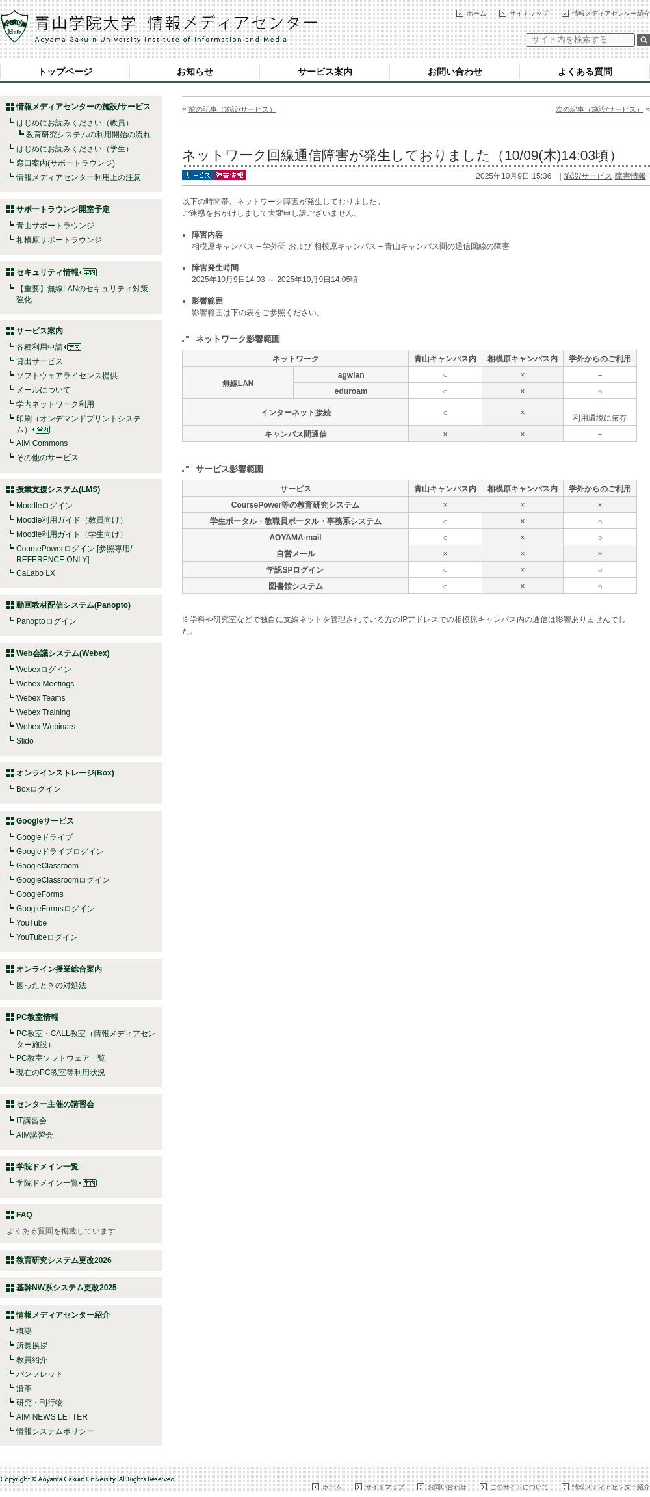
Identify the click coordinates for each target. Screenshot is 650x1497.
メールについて (43, 390)
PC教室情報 (37, 1017)
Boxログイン (38, 789)
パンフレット (39, 1374)
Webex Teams (41, 698)
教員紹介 (31, 1359)
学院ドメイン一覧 (56, 1183)
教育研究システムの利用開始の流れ (88, 134)
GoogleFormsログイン (55, 908)
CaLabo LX (35, 573)
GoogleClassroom (47, 865)
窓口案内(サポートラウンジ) (65, 163)
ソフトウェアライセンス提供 (67, 375)
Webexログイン (44, 669)
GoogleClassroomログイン (63, 880)
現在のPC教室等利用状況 (60, 1072)
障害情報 (630, 176)
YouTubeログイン (47, 937)
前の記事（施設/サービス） (232, 109)
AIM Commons (42, 443)
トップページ (65, 71)
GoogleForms (40, 894)
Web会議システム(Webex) (63, 653)
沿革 (24, 1388)
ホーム (476, 13)
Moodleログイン (44, 505)
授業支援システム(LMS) (58, 489)
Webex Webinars (45, 726)
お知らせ (195, 71)
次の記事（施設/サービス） (600, 109)
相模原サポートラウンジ (59, 239)
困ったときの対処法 (51, 985)
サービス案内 (325, 71)
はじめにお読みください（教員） (74, 122)
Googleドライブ (44, 837)
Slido (25, 741)
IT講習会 (31, 1120)
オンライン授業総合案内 (59, 969)
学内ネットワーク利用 (55, 404)
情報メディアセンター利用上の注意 (78, 177)
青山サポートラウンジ (55, 225)
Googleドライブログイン (60, 851)
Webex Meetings (45, 683)
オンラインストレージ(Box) (65, 772)
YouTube (31, 923)
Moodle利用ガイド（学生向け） (71, 534)
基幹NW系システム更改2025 (66, 1287)
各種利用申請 (39, 347)
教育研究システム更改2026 (64, 1260)
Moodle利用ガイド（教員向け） (71, 520)
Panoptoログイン (46, 621)
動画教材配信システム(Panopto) (73, 605)
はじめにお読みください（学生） (74, 148)
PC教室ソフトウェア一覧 (60, 1058)
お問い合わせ (455, 71)
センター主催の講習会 (55, 1104)
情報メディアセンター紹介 (611, 13)
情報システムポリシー (55, 1431)
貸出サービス (39, 361)
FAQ (24, 1214)
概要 (24, 1331)
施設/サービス (588, 176)
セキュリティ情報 (56, 272)
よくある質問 (585, 71)
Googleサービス (45, 821)
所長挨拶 (31, 1345)
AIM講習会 (34, 1134)
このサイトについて (519, 1486)
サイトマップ (529, 13)
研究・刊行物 (39, 1402)
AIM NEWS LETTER (52, 1417)
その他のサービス (47, 457)
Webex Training (43, 712)
